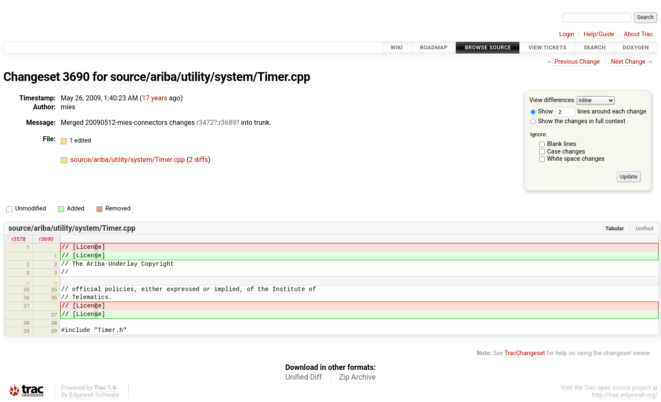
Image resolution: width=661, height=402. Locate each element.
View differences (552, 100)
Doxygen (636, 47)
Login (566, 34)
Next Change (628, 61)
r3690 (46, 239)
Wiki (397, 47)
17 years (154, 98)
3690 (76, 77)
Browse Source (488, 47)
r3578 (19, 239)
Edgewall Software (94, 395)
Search (594, 47)
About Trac (638, 34)
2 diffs (198, 160)
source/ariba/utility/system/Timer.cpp (210, 77)
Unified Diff (303, 377)
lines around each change (600, 111)
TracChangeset (524, 353)
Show (541, 111)
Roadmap (434, 47)
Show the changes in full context (578, 121)
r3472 (205, 123)
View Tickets (547, 47)
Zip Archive (357, 377)
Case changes (566, 151)
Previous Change (577, 61)
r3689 (227, 123)
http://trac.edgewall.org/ (625, 395)
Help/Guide (599, 34)
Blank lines (561, 144)
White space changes (576, 158)
